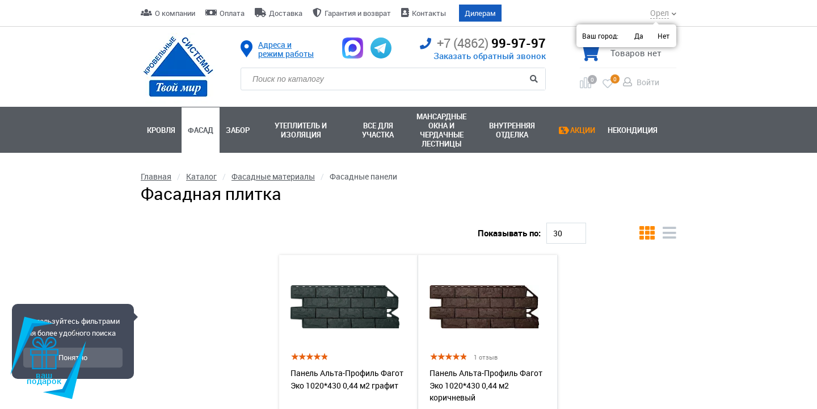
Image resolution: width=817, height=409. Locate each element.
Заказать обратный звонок (489, 55)
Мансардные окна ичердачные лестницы (441, 130)
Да (638, 35)
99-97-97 (483, 43)
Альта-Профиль (265, 222)
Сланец (427, 222)
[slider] (143, 326)
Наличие (157, 384)
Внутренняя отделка (512, 130)
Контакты (429, 13)
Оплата (232, 13)
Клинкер (378, 222)
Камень (329, 222)
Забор (238, 130)
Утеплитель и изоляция (301, 130)
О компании (175, 13)
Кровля (161, 130)
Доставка (285, 13)
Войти (648, 82)
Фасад (200, 130)
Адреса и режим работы (286, 49)
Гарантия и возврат (358, 13)
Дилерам (480, 13)
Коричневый (484, 222)
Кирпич (202, 222)
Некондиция (633, 130)
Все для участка (378, 130)
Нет (663, 35)
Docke (158, 222)
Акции (582, 130)
